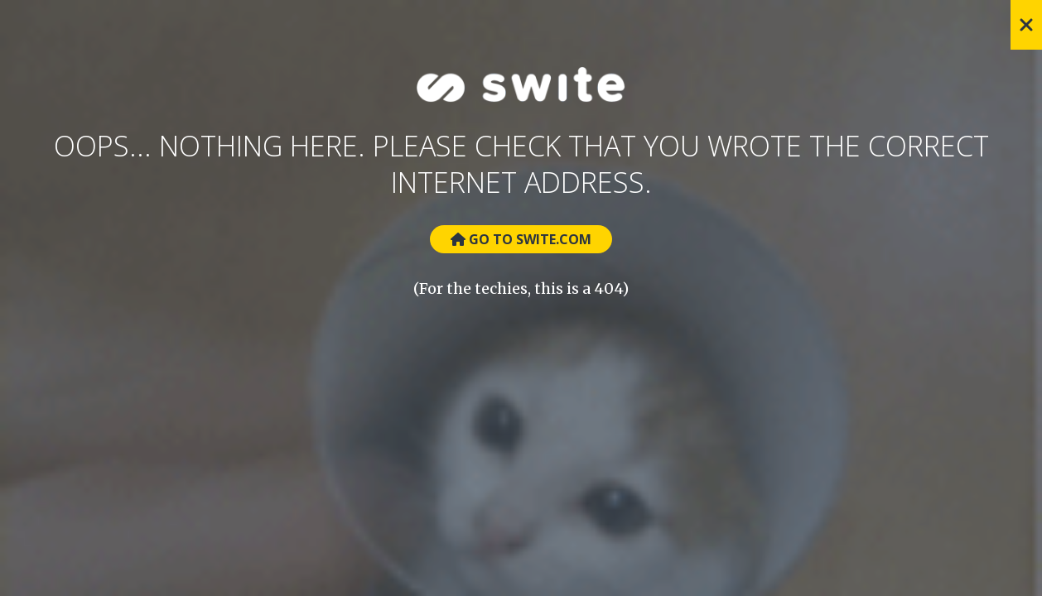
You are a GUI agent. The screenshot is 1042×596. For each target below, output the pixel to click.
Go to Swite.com (521, 239)
